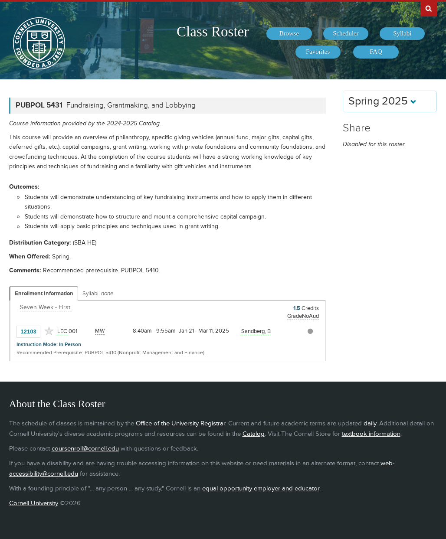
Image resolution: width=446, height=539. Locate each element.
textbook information (371, 434)
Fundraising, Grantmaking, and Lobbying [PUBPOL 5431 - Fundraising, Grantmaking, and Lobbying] (131, 105)
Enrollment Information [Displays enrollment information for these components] (44, 293)
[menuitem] (289, 33)
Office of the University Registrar (180, 423)
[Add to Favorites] (49, 331)
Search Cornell (428, 8)
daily (370, 423)
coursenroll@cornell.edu (85, 448)
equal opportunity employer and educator (260, 488)
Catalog (254, 434)
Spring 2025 (382, 101)
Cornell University (33, 503)
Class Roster (213, 31)
